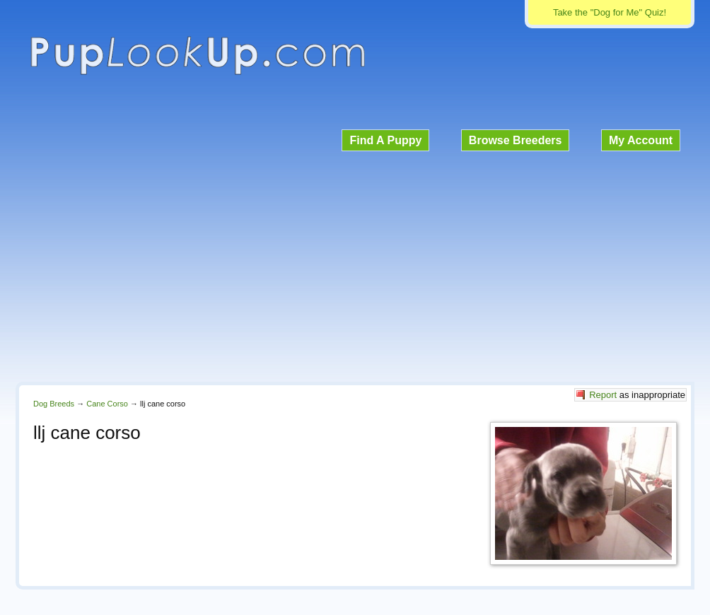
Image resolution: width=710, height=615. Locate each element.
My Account (641, 140)
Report (603, 395)
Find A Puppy (385, 140)
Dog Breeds (53, 403)
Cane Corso (107, 403)
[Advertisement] (355, 264)
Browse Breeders (515, 140)
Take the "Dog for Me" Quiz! (609, 12)
